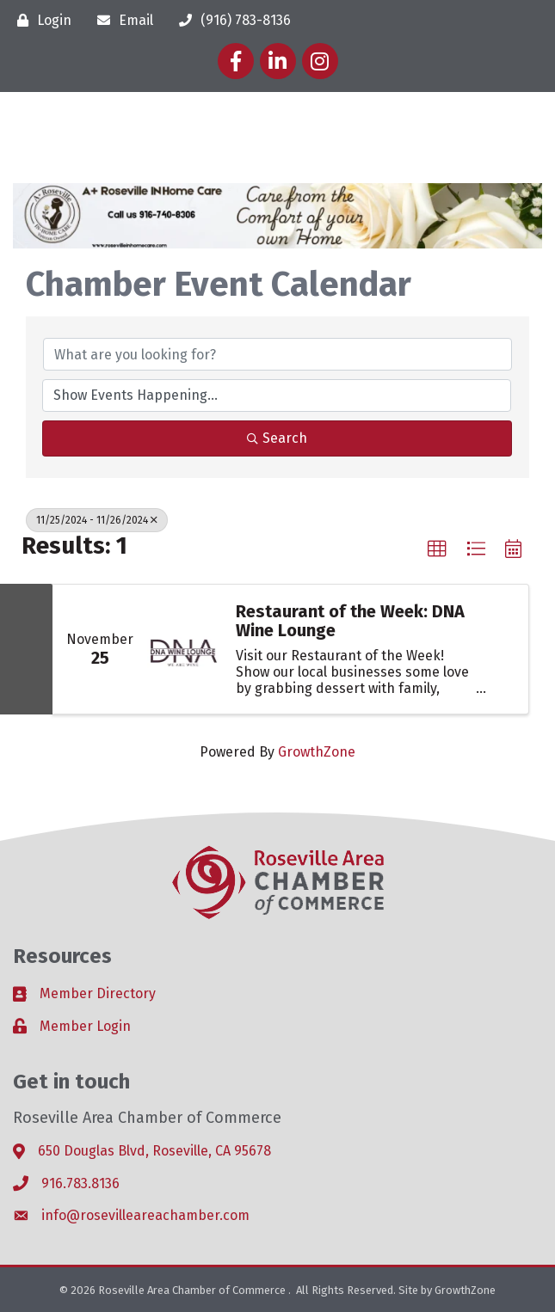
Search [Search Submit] (277, 438)
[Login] (40, 20)
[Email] (121, 20)
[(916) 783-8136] (230, 20)
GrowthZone (316, 752)
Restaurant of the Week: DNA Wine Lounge (350, 621)
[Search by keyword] (277, 354)
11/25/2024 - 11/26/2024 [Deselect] (96, 520)
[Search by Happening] (276, 395)
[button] (437, 549)
